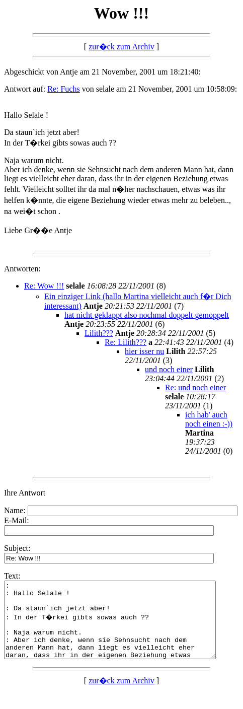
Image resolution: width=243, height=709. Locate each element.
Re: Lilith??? (125, 342)
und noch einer (169, 369)
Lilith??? (99, 333)
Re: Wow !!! (44, 285)
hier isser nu (144, 351)
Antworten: (22, 268)
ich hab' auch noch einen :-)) (208, 419)
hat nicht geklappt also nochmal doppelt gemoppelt (146, 315)
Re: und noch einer (195, 387)
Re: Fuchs (63, 89)
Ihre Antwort (24, 492)
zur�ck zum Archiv (121, 46)
